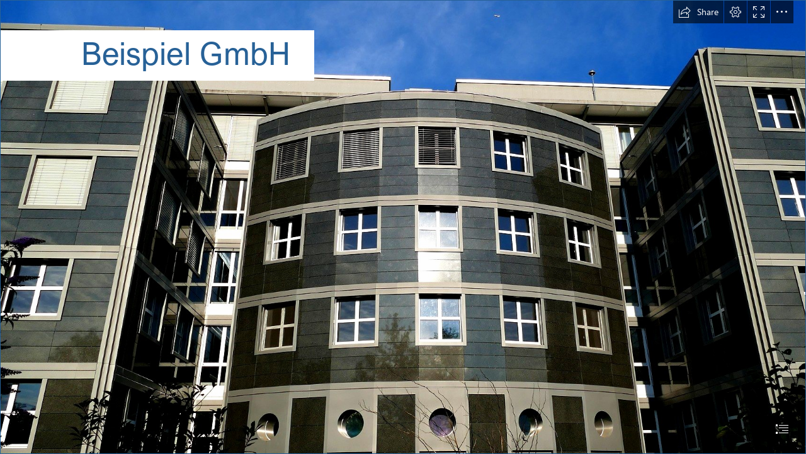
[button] (698, 12)
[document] (403, 227)
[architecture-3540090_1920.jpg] (403, 227)
